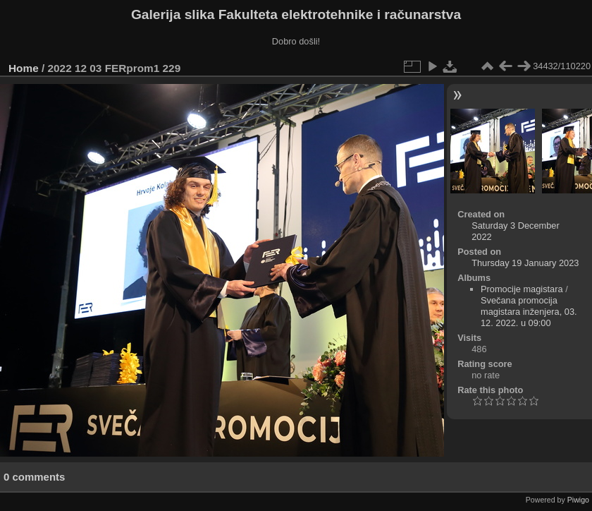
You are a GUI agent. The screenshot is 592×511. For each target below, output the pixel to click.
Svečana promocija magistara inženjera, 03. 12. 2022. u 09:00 (529, 311)
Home (23, 68)
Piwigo (578, 499)
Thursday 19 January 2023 (525, 263)
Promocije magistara (522, 289)
